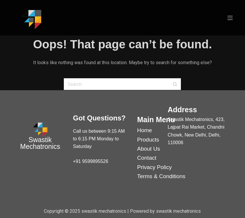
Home (144, 130)
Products (148, 140)
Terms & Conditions (161, 176)
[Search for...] (116, 84)
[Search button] (175, 84)
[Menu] (230, 18)
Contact (146, 158)
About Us (148, 149)
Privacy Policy (154, 167)
